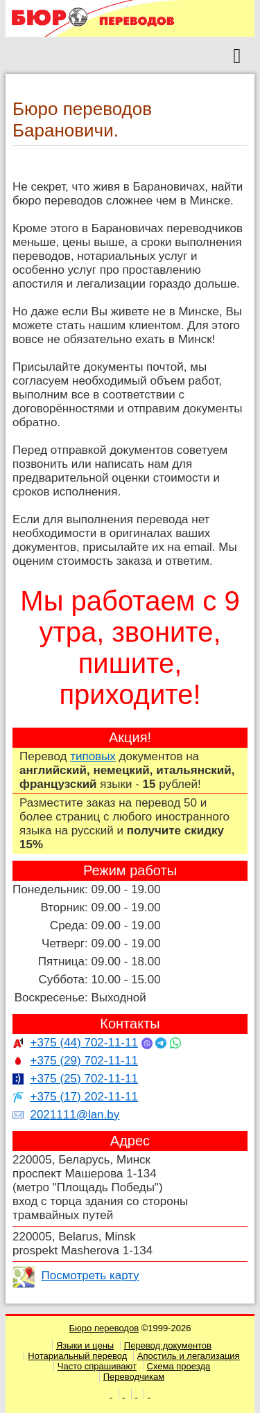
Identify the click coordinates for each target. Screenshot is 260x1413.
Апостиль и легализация (188, 1356)
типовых (93, 756)
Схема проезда (179, 1366)
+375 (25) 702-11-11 (83, 1078)
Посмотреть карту (90, 1275)
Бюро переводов (104, 1328)
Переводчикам (134, 1376)
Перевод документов (167, 1345)
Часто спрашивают (97, 1366)
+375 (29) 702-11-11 (83, 1060)
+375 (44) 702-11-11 (83, 1042)
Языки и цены (85, 1345)
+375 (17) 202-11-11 (83, 1096)
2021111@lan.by (74, 1114)
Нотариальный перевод (77, 1356)
